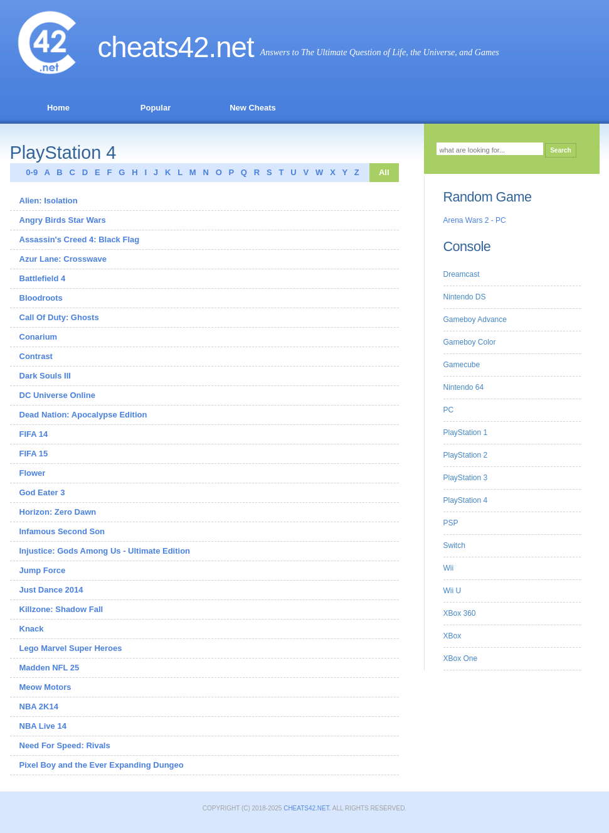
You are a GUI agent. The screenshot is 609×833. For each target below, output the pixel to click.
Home (58, 107)
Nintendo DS (464, 297)
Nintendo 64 (463, 387)
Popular (155, 107)
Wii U (452, 590)
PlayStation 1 (465, 432)
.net (231, 47)
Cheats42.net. (307, 808)
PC (448, 410)
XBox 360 (459, 613)
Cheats (153, 47)
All (384, 172)
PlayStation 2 (465, 455)
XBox (452, 635)
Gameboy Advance (475, 319)
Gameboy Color (469, 342)
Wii (448, 568)
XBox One (460, 658)
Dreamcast (461, 274)
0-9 (28, 172)
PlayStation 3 (465, 477)
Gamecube (461, 364)
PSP (450, 523)
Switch (454, 545)
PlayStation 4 (465, 500)
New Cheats (253, 107)
